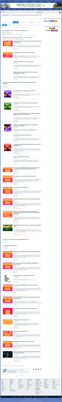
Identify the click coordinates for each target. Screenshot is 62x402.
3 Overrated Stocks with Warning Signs (21, 331)
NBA (10, 386)
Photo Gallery (55, 386)
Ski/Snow (11, 382)
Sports (10, 1)
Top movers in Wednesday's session (10, 245)
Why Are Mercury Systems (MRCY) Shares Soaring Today (24, 176)
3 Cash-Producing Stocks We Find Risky (21, 156)
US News (14, 9)
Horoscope (28, 382)
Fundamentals (38, 389)
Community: (21, 379)
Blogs (19, 383)
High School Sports (12, 390)
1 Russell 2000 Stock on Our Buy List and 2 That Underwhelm (25, 308)
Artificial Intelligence (18, 234)
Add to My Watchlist (20, 34)
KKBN (28, 389)
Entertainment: (29, 379)
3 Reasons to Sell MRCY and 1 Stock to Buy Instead (23, 61)
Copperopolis (38, 387)
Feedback (25, 396)
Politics (2, 386)
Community (17, 1)
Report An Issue (46, 396)
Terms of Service (28, 399)
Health (19, 382)
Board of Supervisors (56, 384)
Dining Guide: (38, 379)
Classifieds (49, 1)
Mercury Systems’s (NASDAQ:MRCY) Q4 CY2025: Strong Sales (25, 285)
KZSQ (28, 388)
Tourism (56, 9)
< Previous (3, 39)
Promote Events (46, 384)
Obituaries (42, 9)
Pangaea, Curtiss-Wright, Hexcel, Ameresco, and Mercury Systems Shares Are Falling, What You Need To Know (26, 114)
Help (40, 396)
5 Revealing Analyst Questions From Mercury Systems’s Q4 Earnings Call (26, 200)
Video (53, 383)
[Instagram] (40, 370)
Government (17, 49)
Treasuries (28, 27)
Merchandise (46, 381)
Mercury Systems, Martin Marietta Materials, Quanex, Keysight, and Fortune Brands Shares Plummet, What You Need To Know (26, 168)
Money (25, 9)
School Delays (49, 9)
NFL (10, 384)
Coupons (54, 387)
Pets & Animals (46, 387)
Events (19, 380)
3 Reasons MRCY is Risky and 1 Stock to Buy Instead (23, 341)
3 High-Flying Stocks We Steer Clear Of (21, 319)
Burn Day (11, 380)
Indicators (38, 22)
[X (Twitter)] (34, 370)
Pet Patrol (20, 387)
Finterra (15, 233)
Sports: (11, 383)
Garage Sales (46, 386)
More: (54, 379)
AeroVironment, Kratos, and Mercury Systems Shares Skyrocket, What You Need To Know (27, 42)
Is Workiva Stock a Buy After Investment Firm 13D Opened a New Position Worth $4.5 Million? (25, 125)
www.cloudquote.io (22, 369)
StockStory (16, 48)
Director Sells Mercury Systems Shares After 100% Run (24, 90)
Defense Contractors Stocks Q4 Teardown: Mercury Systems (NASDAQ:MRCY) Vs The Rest (25, 73)
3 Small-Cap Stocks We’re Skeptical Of (20, 187)
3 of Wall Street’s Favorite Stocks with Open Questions (24, 52)
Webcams (36, 9)
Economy (19, 208)
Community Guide (21, 384)
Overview (9, 27)
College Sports (12, 389)
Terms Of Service (26, 372)
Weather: (11, 379)
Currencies (17, 27)
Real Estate (41, 1)
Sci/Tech (2, 389)
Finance (37, 390)
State (9, 9)
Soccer (11, 388)
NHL (10, 387)
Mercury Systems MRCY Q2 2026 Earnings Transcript (24, 275)
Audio (53, 380)
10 (18, 39)
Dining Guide (33, 1)
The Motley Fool (16, 152)
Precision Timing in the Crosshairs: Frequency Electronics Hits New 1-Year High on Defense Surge (27, 352)
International (23, 27)
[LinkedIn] (38, 370)
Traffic (30, 9)
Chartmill (5, 86)
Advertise (35, 396)
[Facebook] (36, 370)
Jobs (44, 380)
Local (4, 9)
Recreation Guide (21, 386)
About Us (19, 396)
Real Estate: (38, 388)
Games (28, 383)
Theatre (28, 381)
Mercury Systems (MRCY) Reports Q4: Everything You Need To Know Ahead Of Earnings (26, 298)
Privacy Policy (20, 372)
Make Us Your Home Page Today (49, 18)
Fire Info (20, 388)
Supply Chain (17, 328)
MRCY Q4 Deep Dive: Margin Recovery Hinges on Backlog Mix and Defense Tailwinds (26, 264)
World (20, 9)
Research (32, 35)
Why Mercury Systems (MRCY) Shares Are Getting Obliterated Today (26, 251)
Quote (9, 35)
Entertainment (25, 1)
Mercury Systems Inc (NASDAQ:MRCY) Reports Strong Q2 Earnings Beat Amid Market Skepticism (19, 83)
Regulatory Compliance (18, 110)
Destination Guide (21, 385)
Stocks (20, 49)
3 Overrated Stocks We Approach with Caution (22, 135)
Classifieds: (46, 379)
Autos (45, 382)
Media (56, 1)
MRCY (26, 30)
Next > (22, 39)
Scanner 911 (54, 381)
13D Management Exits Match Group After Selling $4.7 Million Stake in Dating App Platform (27, 145)
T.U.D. (53, 385)
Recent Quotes (22, 22)
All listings (37, 380)
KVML (28, 387)
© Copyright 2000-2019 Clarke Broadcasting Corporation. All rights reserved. (31, 400)
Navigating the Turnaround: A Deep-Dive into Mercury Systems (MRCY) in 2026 (27, 226)
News (4, 1)
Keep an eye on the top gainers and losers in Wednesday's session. (16, 239)
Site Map (30, 396)
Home (15, 396)
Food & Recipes (29, 384)
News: (2, 379)
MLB (10, 385)
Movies (28, 380)
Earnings (17, 208)
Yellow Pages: (55, 388)
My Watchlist (31, 22)
